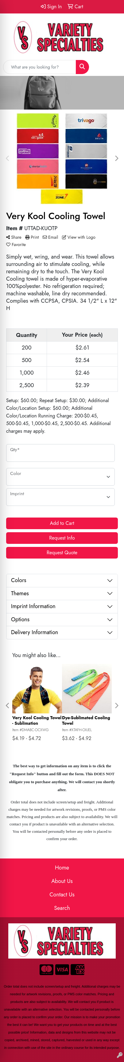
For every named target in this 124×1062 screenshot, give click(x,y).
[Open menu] (112, 67)
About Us (62, 881)
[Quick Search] (39, 67)
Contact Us (61, 895)
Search (62, 908)
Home (62, 868)
